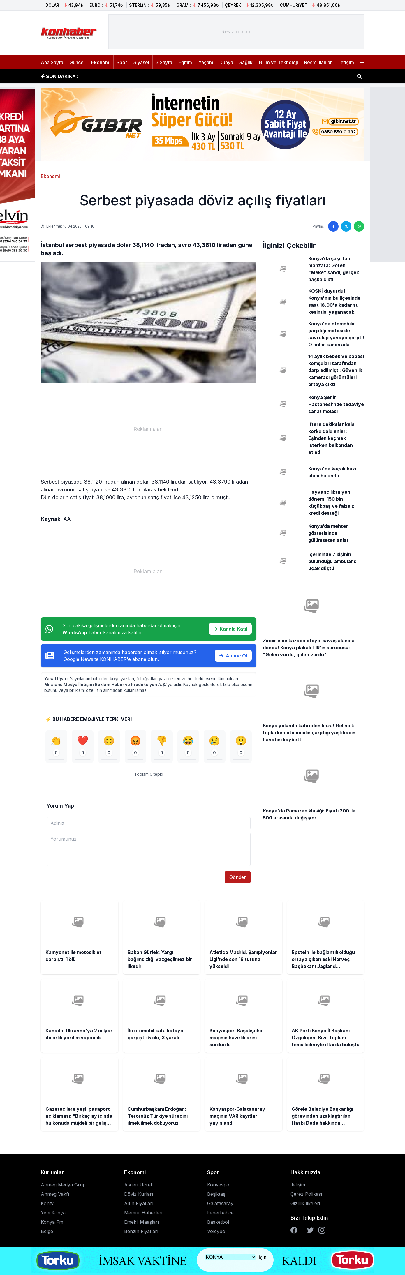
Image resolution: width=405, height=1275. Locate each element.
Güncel (77, 62)
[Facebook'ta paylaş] (333, 226)
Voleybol (216, 1232)
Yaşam (205, 62)
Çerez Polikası (306, 1194)
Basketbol (218, 1222)
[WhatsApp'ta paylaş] (359, 226)
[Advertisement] (236, 31)
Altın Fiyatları (138, 1204)
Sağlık (246, 62)
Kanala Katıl (230, 629)
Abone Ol (233, 656)
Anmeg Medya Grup (63, 1185)
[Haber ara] (359, 76)
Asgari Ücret (138, 1185)
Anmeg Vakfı (55, 1194)
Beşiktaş (216, 1194)
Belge (47, 1232)
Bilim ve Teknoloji (278, 62)
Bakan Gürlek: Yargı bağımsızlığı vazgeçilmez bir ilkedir (151, 76)
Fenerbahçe (220, 1213)
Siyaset (141, 62)
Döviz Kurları (138, 1194)
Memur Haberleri (143, 1213)
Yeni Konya (53, 1213)
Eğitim (185, 62)
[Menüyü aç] (362, 62)
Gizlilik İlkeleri (305, 1204)
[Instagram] (321, 1230)
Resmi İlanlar (318, 62)
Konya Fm (52, 1222)
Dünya (226, 62)
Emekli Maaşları (141, 1222)
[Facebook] (293, 1230)
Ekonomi (100, 62)
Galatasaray (220, 1204)
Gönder (237, 877)
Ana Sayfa (52, 62)
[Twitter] (310, 1230)
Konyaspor (219, 1185)
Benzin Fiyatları (141, 1232)
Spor (122, 62)
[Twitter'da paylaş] (346, 226)
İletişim (346, 62)
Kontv (47, 1204)
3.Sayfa (164, 62)
